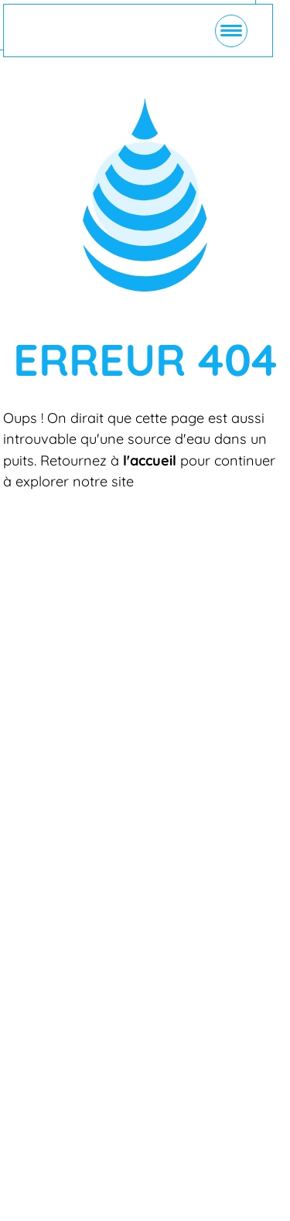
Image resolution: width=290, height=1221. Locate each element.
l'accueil (149, 460)
